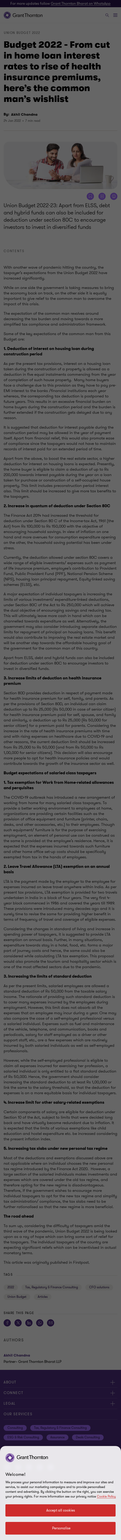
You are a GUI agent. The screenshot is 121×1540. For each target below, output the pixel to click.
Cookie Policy (106, 1496)
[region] (60, 1493)
